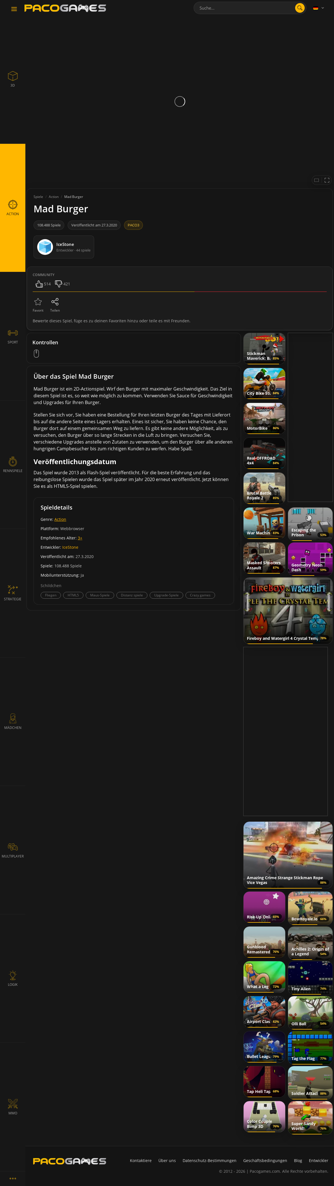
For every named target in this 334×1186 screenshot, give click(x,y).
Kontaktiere (141, 1160)
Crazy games (200, 595)
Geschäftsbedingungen (265, 1160)
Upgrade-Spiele (166, 595)
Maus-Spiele (100, 595)
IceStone (70, 547)
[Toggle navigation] (14, 9)
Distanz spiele (132, 595)
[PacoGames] (69, 1161)
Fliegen (50, 595)
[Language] (319, 8)
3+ (80, 538)
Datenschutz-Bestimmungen (209, 1160)
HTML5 (73, 595)
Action (60, 519)
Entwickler (318, 1160)
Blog (298, 1160)
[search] (300, 8)
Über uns (167, 1160)
